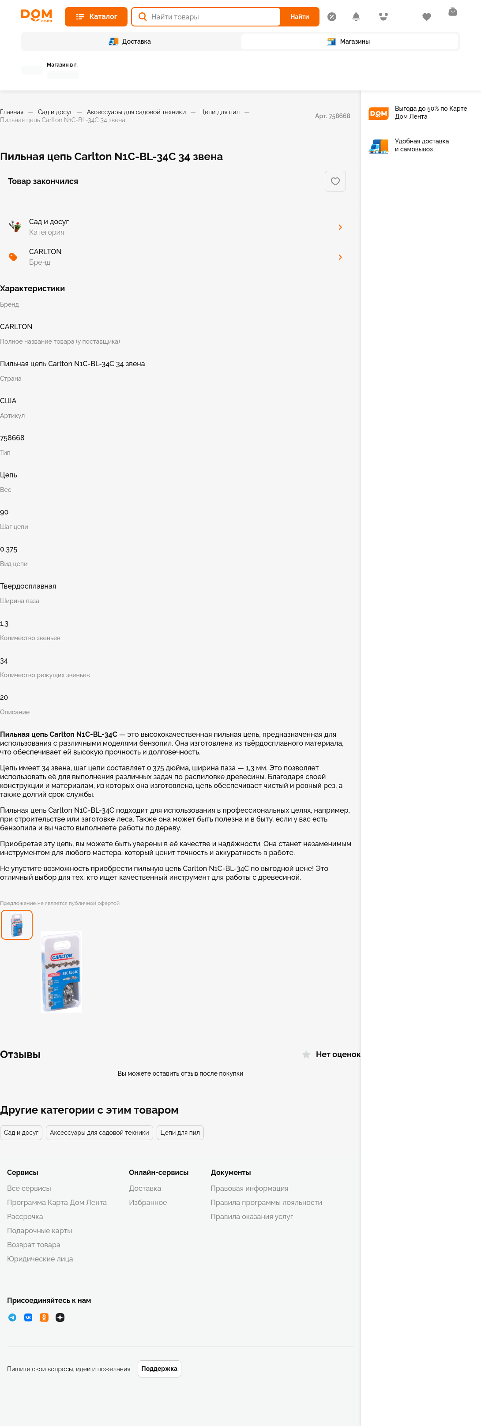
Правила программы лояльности (266, 1202)
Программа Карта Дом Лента (57, 1202)
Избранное (148, 1202)
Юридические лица (40, 1259)
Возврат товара (33, 1245)
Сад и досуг (55, 112)
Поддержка (160, 1368)
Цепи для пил (220, 112)
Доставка (145, 1188)
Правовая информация (249, 1188)
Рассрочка (25, 1216)
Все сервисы (29, 1188)
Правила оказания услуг (251, 1216)
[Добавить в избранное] (335, 181)
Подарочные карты (39, 1231)
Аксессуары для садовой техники (136, 112)
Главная (11, 112)
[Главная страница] (39, 16)
